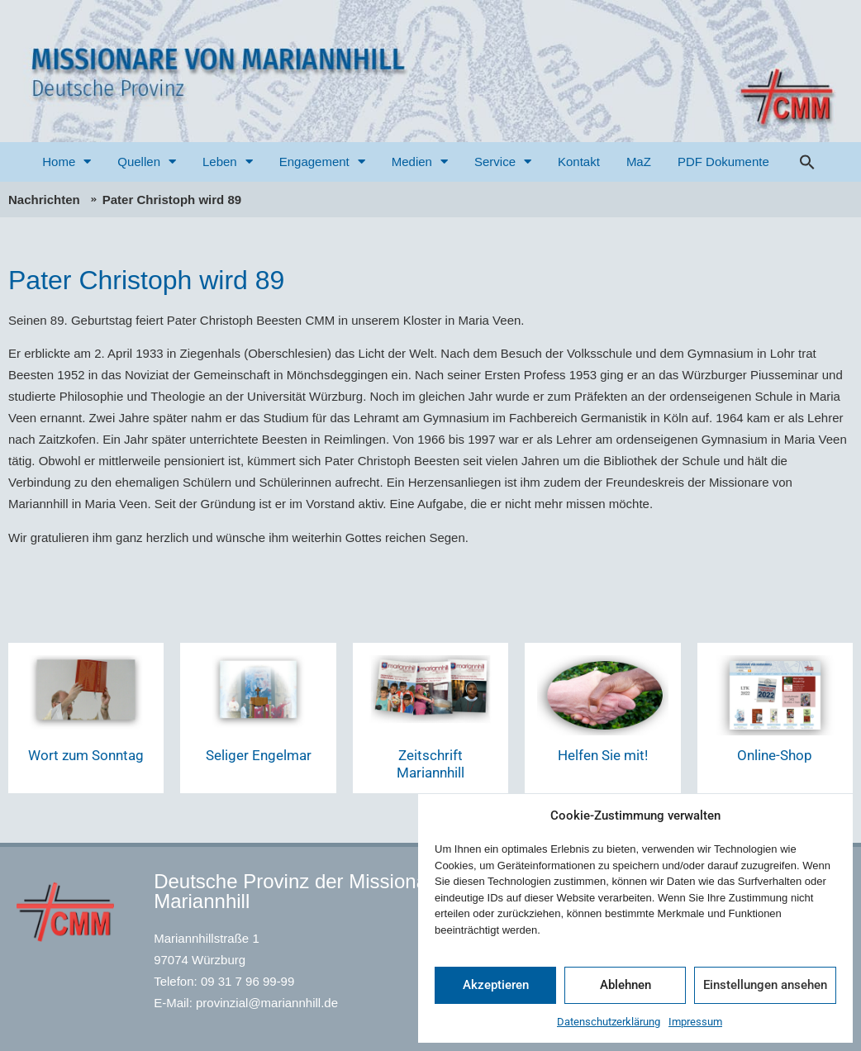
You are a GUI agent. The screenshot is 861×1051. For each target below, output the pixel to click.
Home (66, 161)
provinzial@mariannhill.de (267, 1003)
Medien (420, 161)
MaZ (638, 162)
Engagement (322, 161)
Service (502, 161)
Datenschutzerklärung (608, 1021)
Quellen (146, 161)
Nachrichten (44, 200)
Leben (227, 161)
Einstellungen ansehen (765, 984)
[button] (807, 162)
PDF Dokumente (723, 162)
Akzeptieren (496, 984)
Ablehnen (625, 984)
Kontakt (579, 162)
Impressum (695, 1021)
